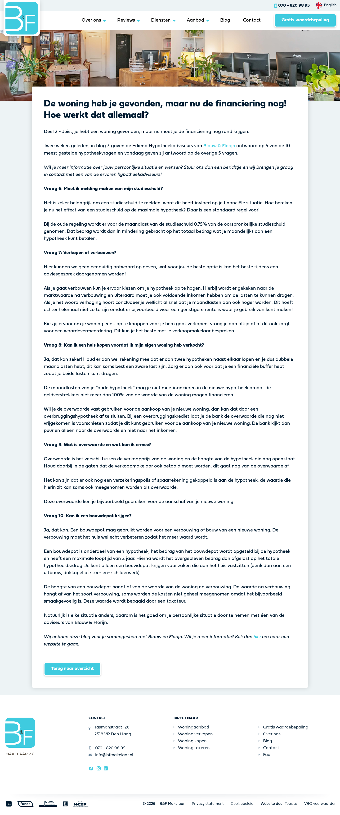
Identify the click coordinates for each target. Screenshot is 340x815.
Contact (248, 20)
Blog (220, 20)
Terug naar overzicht (73, 668)
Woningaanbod (191, 727)
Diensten (152, 20)
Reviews (116, 20)
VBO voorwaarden (320, 804)
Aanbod (188, 20)
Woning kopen (190, 741)
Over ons (79, 20)
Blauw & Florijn (219, 146)
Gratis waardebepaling (304, 20)
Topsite (291, 804)
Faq (264, 754)
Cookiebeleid (242, 804)
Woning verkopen (193, 734)
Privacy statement (208, 804)
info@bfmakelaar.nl (111, 755)
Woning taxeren (192, 748)
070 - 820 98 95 (294, 5)
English (330, 5)
